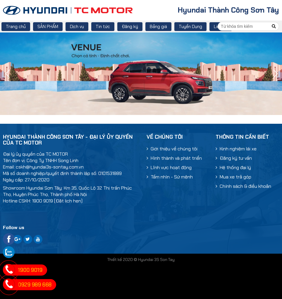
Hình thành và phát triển (174, 158)
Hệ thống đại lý (233, 167)
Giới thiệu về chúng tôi (172, 149)
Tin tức (103, 27)
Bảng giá (158, 27)
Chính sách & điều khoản (243, 186)
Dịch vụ (77, 27)
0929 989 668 (34, 284)
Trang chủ (16, 27)
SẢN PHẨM (47, 27)
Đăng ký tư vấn (234, 158)
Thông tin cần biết (242, 136)
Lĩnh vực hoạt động (169, 167)
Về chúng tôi (165, 136)
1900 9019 (30, 270)
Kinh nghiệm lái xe (236, 149)
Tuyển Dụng (190, 27)
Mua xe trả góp (233, 177)
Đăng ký (130, 27)
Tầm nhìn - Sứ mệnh (170, 177)
